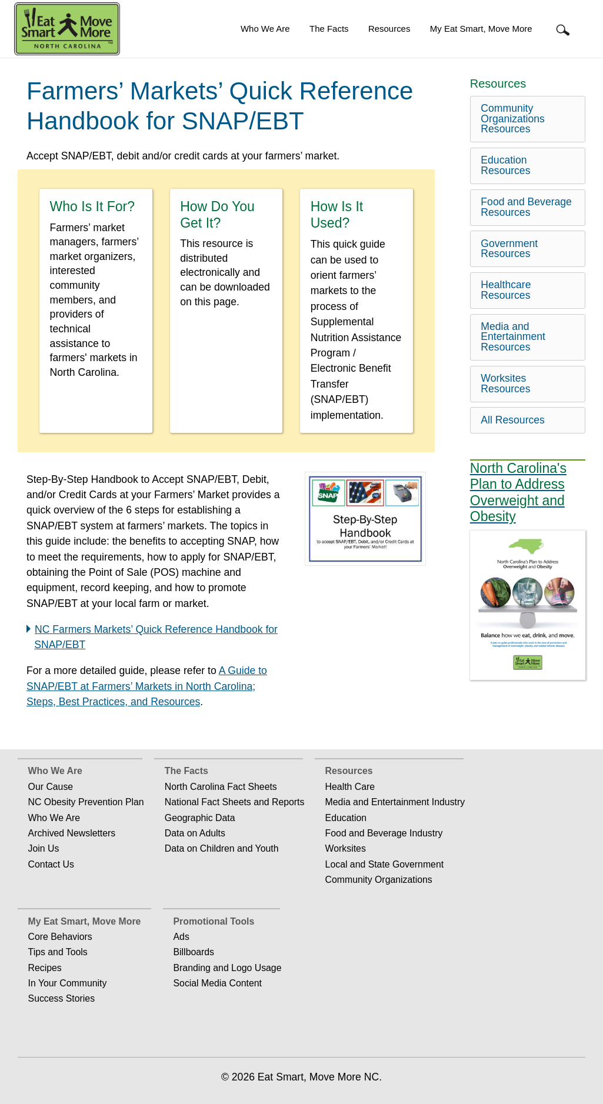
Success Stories (61, 998)
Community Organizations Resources (513, 118)
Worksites (345, 848)
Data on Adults (195, 833)
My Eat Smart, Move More (481, 29)
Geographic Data (200, 818)
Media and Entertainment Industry (395, 802)
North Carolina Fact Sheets (221, 787)
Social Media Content (218, 983)
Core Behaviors (60, 937)
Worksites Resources (505, 383)
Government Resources (509, 249)
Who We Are (265, 29)
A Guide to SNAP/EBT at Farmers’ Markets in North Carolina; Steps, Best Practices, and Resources (146, 686)
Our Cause (51, 787)
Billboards (194, 952)
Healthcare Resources (506, 290)
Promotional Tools (214, 921)
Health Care (350, 787)
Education (346, 818)
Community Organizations (378, 880)
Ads (181, 937)
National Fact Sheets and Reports (235, 802)
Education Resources (505, 165)
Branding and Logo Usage (228, 968)
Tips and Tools (58, 952)
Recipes (45, 968)
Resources (389, 29)
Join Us (43, 848)
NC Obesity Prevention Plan (86, 802)
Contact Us (51, 864)
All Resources (513, 420)
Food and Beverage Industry (384, 833)
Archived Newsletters (72, 833)
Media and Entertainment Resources (513, 337)
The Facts (328, 29)
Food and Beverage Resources (526, 207)
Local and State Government (384, 864)
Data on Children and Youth (222, 848)
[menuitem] (265, 29)
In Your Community (67, 983)
